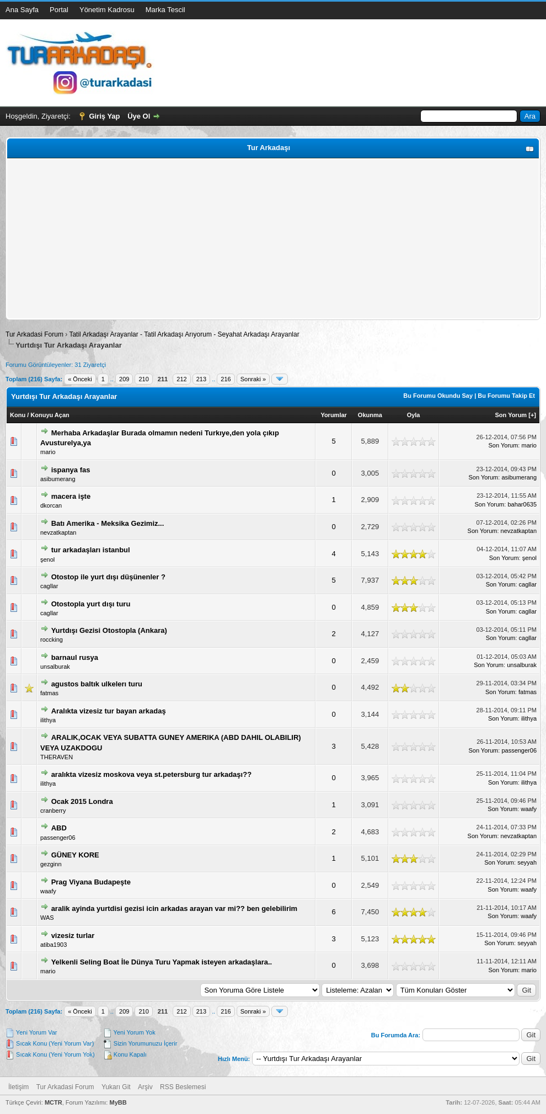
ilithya (48, 720)
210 (143, 379)
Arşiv (145, 1087)
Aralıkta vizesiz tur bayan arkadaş (108, 711)
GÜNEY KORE (75, 855)
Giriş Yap (104, 116)
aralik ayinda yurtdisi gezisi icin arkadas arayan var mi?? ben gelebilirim (174, 908)
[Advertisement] (273, 239)
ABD (59, 828)
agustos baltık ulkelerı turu (96, 684)
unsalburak (55, 666)
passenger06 (519, 750)
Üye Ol (138, 116)
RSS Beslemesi (183, 1087)
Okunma (370, 415)
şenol (47, 559)
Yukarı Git (116, 1087)
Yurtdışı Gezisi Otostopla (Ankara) (109, 630)
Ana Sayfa (22, 10)
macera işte (71, 496)
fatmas (49, 693)
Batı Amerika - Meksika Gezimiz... (107, 523)
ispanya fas (70, 470)
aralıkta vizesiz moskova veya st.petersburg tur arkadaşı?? (151, 774)
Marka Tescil (165, 10)
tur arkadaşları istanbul (90, 550)
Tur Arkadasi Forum (34, 334)
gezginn (51, 864)
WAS (47, 917)
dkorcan (51, 505)
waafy (529, 809)
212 (181, 379)
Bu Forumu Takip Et (506, 395)
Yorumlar (333, 415)
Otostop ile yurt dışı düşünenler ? (108, 577)
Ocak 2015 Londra (82, 801)
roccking (51, 639)
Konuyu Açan (49, 415)
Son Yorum (511, 415)
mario (48, 452)
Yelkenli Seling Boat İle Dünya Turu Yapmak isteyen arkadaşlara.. (161, 962)
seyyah (527, 862)
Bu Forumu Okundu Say (438, 395)
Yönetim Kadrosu (107, 10)
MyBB (117, 1102)
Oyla (413, 415)
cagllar (49, 586)
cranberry (53, 810)
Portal (59, 10)
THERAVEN (56, 757)
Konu (17, 415)
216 (226, 379)
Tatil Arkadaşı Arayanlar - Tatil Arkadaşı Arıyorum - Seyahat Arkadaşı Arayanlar (184, 334)
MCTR (53, 1102)
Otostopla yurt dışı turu (91, 604)
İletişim (18, 1087)
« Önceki (80, 379)
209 (124, 379)
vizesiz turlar (73, 935)
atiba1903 (53, 944)
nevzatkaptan (58, 532)
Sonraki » (253, 379)
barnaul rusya (74, 657)
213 (201, 379)
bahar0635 (522, 504)
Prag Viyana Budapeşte (91, 882)
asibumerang (58, 479)
